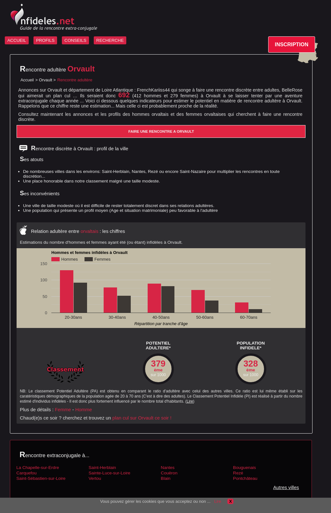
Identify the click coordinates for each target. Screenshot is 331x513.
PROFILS (45, 40)
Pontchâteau (245, 478)
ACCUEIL (16, 40)
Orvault (45, 80)
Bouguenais (244, 467)
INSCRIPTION (291, 44)
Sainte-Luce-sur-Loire (109, 473)
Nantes (167, 467)
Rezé (238, 473)
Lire (190, 401)
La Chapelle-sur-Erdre (37, 467)
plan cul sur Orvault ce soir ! (141, 417)
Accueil (27, 80)
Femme (63, 409)
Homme (83, 409)
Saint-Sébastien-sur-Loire (40, 478)
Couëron (169, 473)
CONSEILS (75, 40)
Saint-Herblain (102, 467)
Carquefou (26, 473)
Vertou (95, 478)
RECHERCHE (110, 40)
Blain (165, 478)
